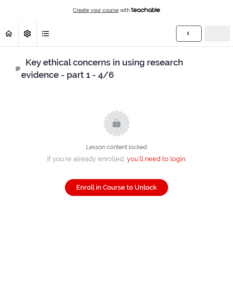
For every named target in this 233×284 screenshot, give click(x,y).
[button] (9, 33)
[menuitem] (27, 33)
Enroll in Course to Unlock (116, 187)
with (116, 10)
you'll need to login (156, 159)
